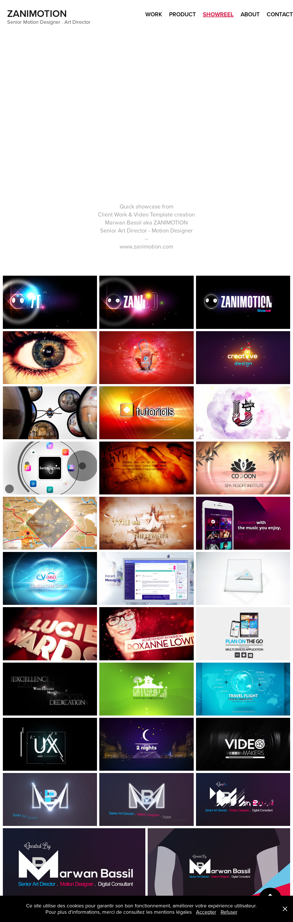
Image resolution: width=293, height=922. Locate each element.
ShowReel (218, 14)
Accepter (206, 911)
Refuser (229, 911)
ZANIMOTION (38, 13)
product (182, 14)
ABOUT (250, 14)
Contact (280, 14)
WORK (153, 14)
